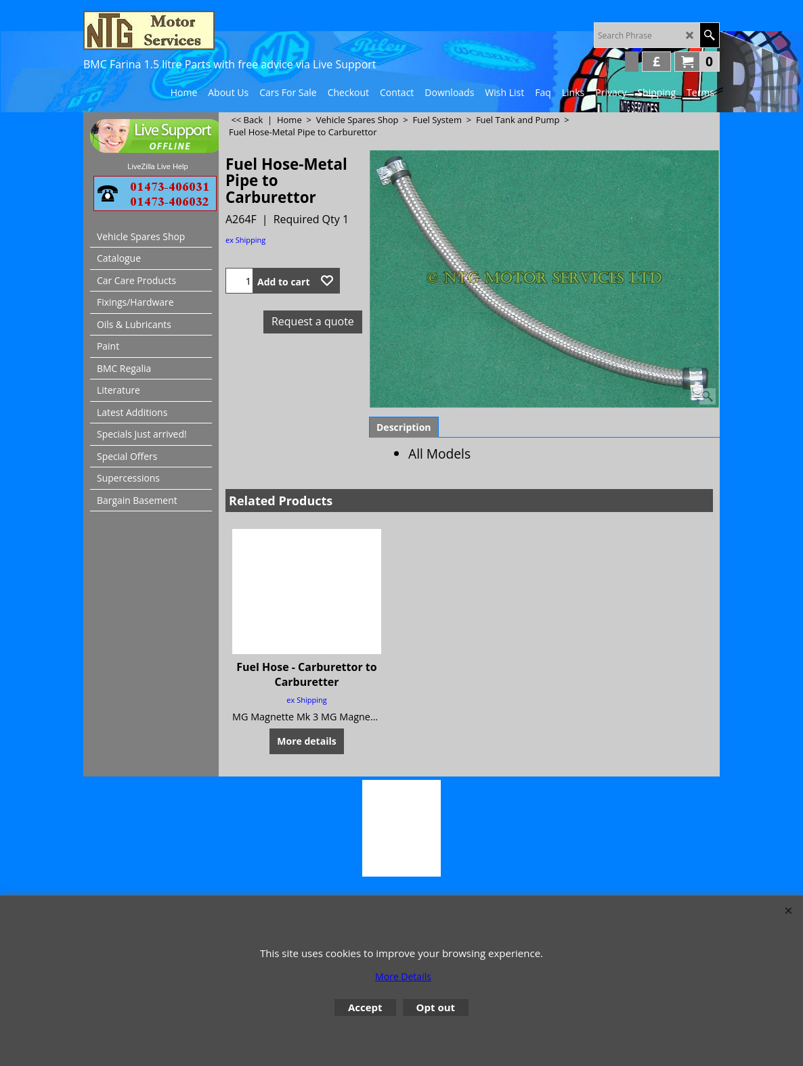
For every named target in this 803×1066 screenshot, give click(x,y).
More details (306, 741)
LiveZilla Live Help (157, 166)
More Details (403, 976)
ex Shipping (245, 240)
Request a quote (313, 321)
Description (403, 427)
